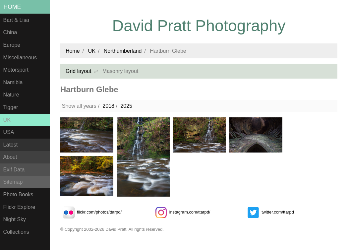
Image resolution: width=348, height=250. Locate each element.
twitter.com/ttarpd (269, 212)
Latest (10, 145)
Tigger (10, 107)
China (10, 32)
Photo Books (18, 194)
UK (7, 120)
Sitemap (13, 182)
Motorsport (16, 70)
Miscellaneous (20, 57)
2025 (126, 106)
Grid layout (78, 71)
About (10, 157)
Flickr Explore (19, 207)
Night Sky (14, 219)
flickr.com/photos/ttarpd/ (91, 212)
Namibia (13, 82)
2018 (108, 106)
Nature (11, 94)
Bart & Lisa (16, 20)
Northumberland (123, 51)
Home (12, 7)
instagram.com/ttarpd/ (181, 212)
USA (8, 132)
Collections (16, 232)
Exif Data (14, 169)
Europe (12, 45)
